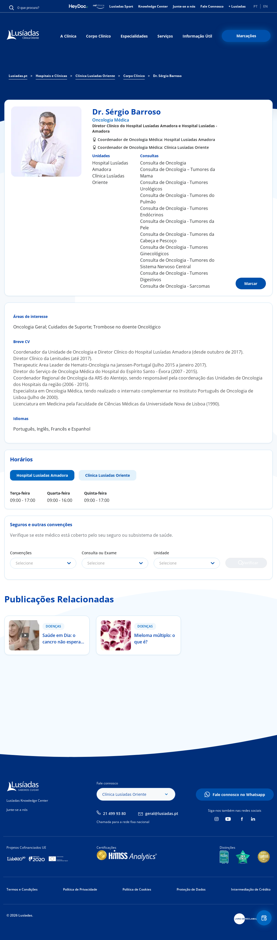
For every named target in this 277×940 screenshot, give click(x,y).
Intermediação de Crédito (251, 889)
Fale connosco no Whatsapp (239, 794)
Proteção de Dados (191, 889)
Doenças (53, 626)
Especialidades (134, 36)
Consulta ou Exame (99, 552)
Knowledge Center (153, 6)
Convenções (21, 552)
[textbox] (43, 563)
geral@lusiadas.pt (161, 813)
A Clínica (68, 36)
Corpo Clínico (98, 36)
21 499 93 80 (114, 813)
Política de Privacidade (80, 889)
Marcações (246, 35)
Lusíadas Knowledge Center (27, 800)
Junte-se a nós (184, 6)
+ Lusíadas (237, 6)
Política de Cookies (137, 889)
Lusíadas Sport (121, 6)
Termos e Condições (22, 889)
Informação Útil (197, 36)
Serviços (165, 36)
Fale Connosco (211, 6)
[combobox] (43, 563)
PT (255, 6)
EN (265, 6)
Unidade (161, 552)
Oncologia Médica (110, 120)
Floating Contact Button (262, 920)
